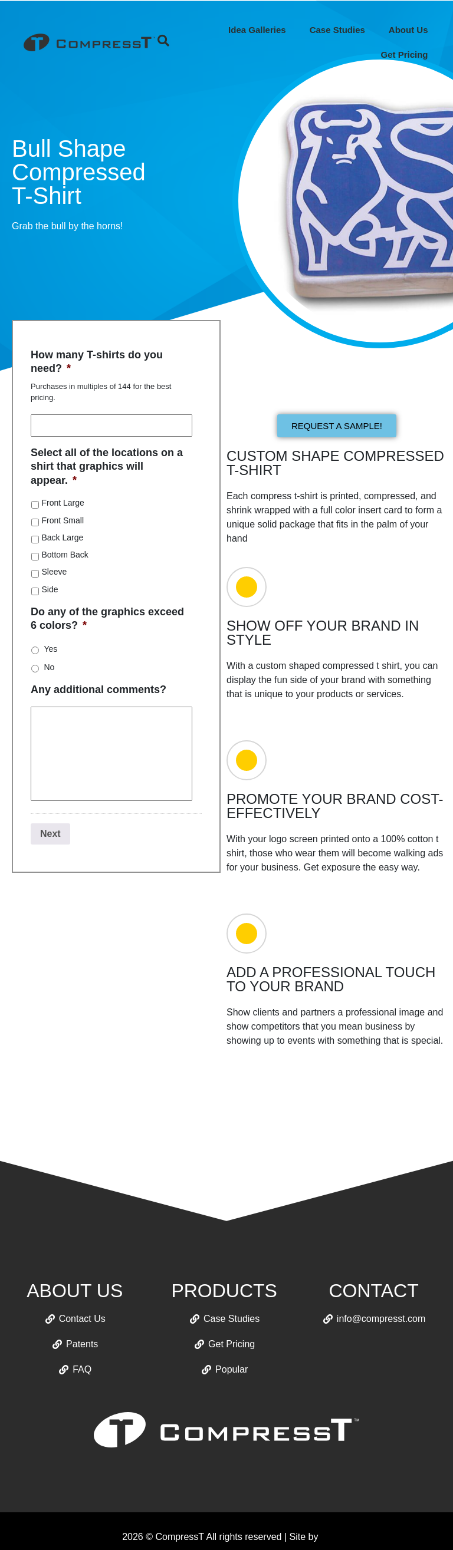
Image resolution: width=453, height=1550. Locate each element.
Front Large (62, 502)
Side (49, 589)
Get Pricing (404, 55)
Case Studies (337, 30)
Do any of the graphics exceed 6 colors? (107, 618)
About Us (408, 30)
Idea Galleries (257, 30)
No (49, 667)
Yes (50, 649)
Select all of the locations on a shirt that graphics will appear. (107, 466)
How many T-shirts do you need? (97, 361)
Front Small (62, 520)
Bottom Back (64, 554)
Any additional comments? (98, 689)
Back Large (62, 537)
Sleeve (54, 571)
